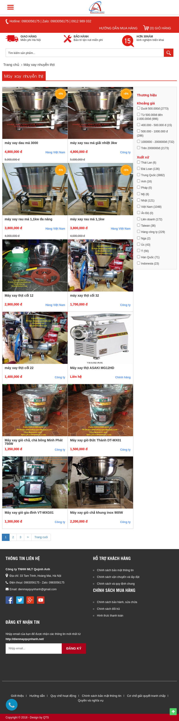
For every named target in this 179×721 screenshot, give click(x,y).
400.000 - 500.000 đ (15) (154, 125)
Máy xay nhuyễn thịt (23, 76)
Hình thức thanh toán (110, 615)
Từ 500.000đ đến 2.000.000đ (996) (150, 117)
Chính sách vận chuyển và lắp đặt (118, 577)
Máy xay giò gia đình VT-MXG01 (29, 512)
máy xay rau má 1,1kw (87, 219)
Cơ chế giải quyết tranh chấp (146, 696)
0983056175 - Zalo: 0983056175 (44, 582)
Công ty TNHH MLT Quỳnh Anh (28, 569)
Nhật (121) (146, 200)
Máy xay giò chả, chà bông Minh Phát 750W (33, 442)
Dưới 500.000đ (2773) (153, 108)
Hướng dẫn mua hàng (118, 28)
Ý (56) (143, 251)
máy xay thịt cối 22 (19, 368)
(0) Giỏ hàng (157, 28)
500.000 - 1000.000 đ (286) (152, 133)
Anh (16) (144, 181)
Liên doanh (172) (149, 219)
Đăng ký (73, 648)
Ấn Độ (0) (145, 213)
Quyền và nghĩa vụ (90, 700)
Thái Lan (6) (146, 162)
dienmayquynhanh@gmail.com (37, 589)
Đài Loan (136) (148, 169)
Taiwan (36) (146, 225)
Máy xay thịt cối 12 (19, 295)
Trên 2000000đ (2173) (153, 148)
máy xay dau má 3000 (21, 143)
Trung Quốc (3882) (151, 175)
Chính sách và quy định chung (116, 583)
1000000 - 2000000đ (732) (155, 142)
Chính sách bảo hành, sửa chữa (117, 602)
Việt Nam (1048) (149, 206)
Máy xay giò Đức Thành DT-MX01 (95, 440)
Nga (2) (144, 238)
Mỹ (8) (143, 194)
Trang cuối (41, 537)
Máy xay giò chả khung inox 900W (96, 512)
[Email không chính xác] (34, 648)
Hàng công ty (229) (151, 232)
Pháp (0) (144, 187)
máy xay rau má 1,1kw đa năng (28, 219)
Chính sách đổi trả (108, 608)
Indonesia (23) (148, 263)
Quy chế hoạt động (63, 696)
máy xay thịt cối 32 (84, 295)
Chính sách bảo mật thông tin (115, 570)
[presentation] (41, 665)
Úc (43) (143, 244)
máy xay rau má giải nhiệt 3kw (93, 143)
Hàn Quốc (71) (148, 257)
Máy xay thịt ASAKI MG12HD (92, 368)
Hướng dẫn (37, 696)
